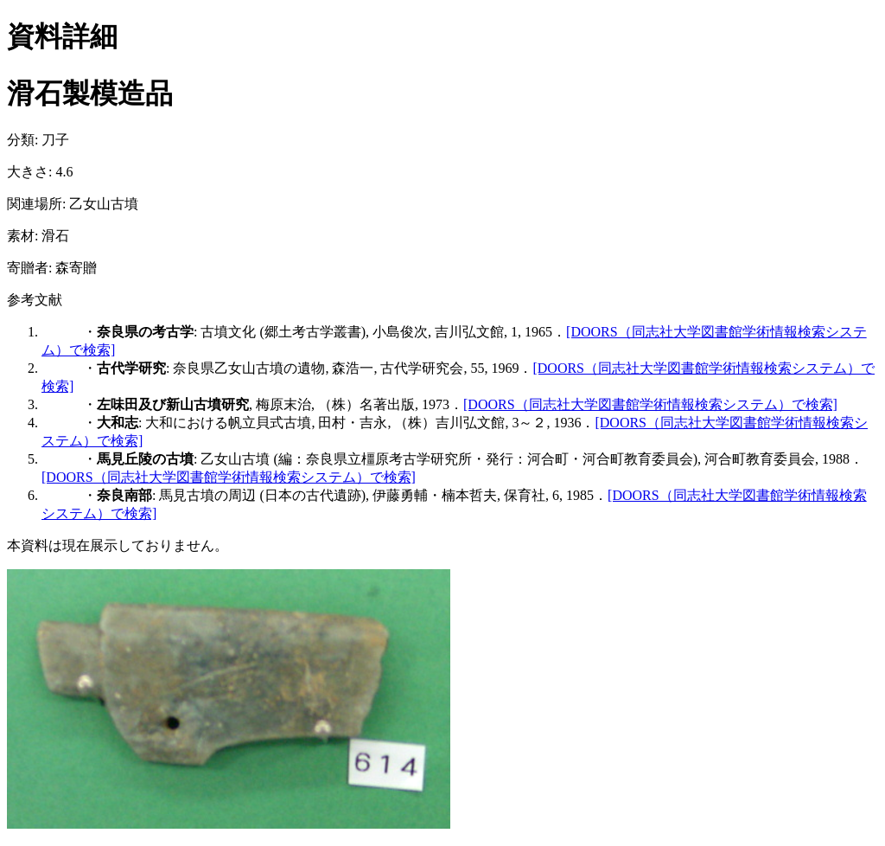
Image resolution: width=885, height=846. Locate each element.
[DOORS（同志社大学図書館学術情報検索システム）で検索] (650, 404)
